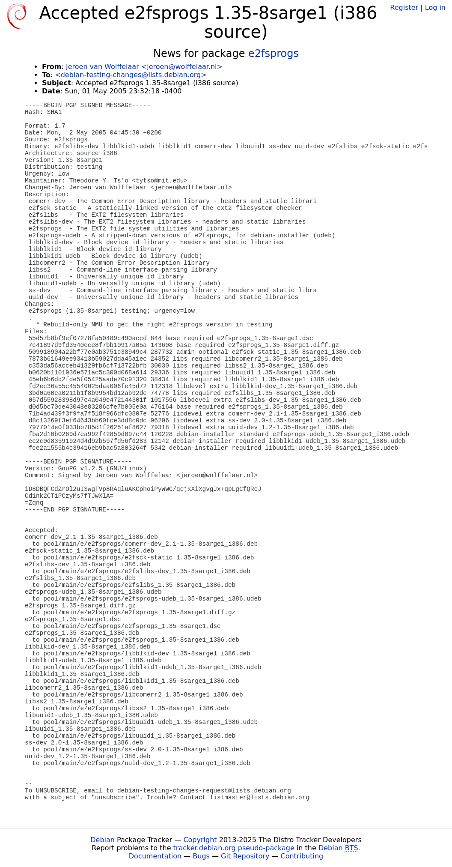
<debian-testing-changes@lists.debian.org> (130, 75)
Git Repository (245, 856)
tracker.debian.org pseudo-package (233, 848)
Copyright (200, 840)
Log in (435, 7)
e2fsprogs (273, 54)
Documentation (155, 856)
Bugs (201, 856)
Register (404, 7)
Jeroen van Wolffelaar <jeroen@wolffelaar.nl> (144, 67)
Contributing (302, 856)
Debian (102, 840)
